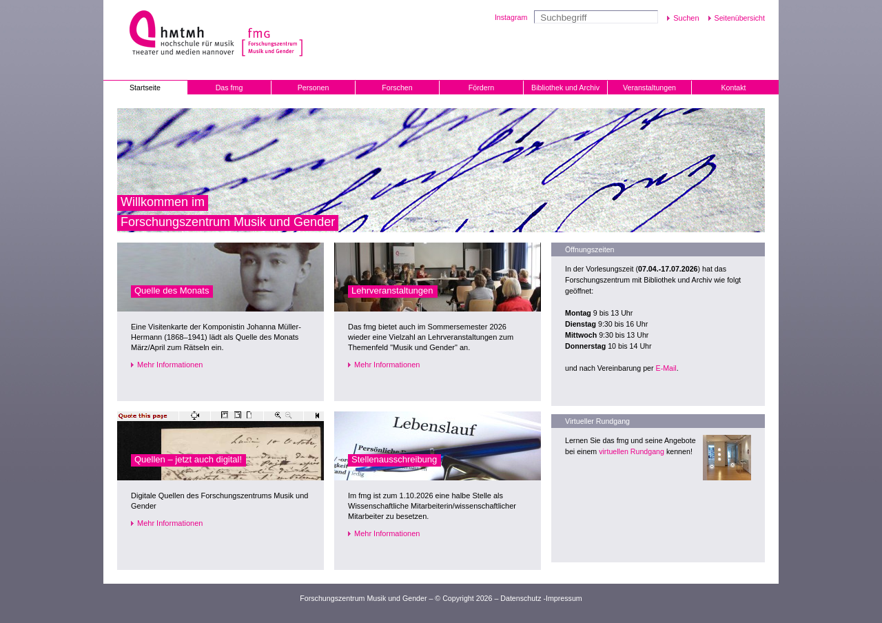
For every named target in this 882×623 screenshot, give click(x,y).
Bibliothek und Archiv (565, 87)
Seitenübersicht (740, 18)
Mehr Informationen (170, 364)
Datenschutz (520, 598)
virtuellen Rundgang (631, 451)
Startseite (145, 87)
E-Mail (666, 368)
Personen (313, 87)
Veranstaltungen (649, 87)
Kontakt (733, 87)
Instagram (511, 17)
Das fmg (229, 87)
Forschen (397, 87)
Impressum (564, 598)
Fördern (481, 87)
